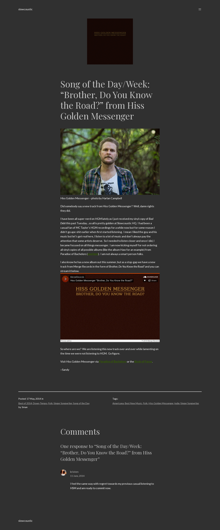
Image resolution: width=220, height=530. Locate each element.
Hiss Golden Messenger (160, 403)
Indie (177, 403)
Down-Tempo (40, 403)
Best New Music (133, 403)
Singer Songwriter (63, 403)
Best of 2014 (25, 403)
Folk (50, 403)
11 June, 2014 (77, 475)
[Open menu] (200, 9)
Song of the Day (81, 403)
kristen (74, 471)
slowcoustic (25, 9)
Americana (118, 403)
